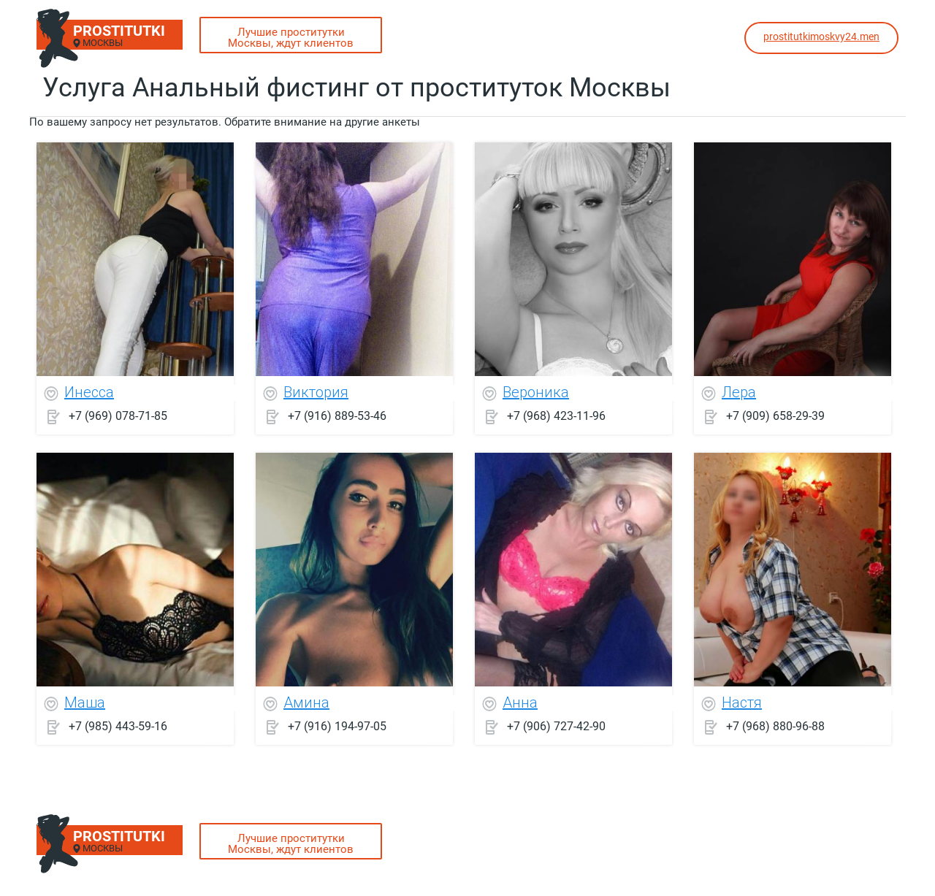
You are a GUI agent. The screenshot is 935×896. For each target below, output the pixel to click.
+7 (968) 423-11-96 (556, 416)
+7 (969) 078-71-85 (118, 416)
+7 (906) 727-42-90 (556, 726)
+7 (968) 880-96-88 (775, 726)
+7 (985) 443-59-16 (118, 726)
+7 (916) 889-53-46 (337, 416)
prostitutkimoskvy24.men (821, 36)
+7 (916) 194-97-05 (337, 726)
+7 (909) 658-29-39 (775, 416)
